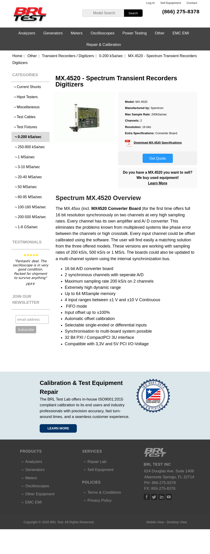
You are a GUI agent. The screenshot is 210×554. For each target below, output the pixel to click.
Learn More (157, 183)
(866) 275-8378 (181, 11)
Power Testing (134, 33)
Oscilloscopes (102, 33)
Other (32, 56)
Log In (150, 3)
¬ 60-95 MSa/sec (27, 197)
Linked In (161, 497)
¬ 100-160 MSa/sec (29, 207)
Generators (53, 33)
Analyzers (26, 33)
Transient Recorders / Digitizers (68, 56)
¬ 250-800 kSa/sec (29, 147)
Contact (192, 3)
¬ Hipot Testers (25, 97)
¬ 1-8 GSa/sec (25, 227)
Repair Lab (96, 461)
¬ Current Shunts (27, 87)
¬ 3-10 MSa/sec (26, 167)
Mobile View (155, 522)
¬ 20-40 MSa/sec (27, 177)
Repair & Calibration (103, 44)
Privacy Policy (99, 500)
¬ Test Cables (24, 117)
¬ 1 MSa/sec (24, 157)
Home (17, 56)
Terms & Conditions (104, 492)
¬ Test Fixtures (25, 127)
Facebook (147, 497)
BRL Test (56, 522)
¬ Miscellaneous (26, 107)
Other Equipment (40, 494)
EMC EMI (180, 33)
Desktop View (177, 522)
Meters (77, 33)
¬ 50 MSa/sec (25, 187)
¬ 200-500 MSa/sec (29, 217)
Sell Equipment (170, 3)
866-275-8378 (164, 483)
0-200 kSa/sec (111, 56)
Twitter (154, 497)
